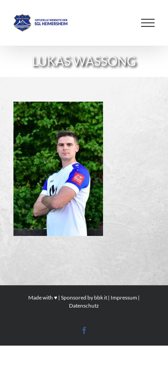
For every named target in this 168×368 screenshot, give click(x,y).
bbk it (100, 297)
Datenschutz (84, 305)
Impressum (124, 297)
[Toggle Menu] (148, 23)
